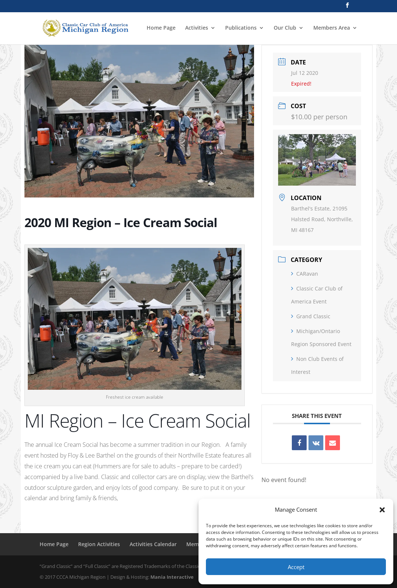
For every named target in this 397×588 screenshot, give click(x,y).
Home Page (161, 28)
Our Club (285, 28)
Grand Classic (310, 316)
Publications (241, 28)
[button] (382, 510)
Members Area (331, 28)
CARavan (304, 273)
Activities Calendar (153, 544)
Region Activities (99, 544)
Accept (296, 567)
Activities (196, 28)
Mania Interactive (172, 577)
